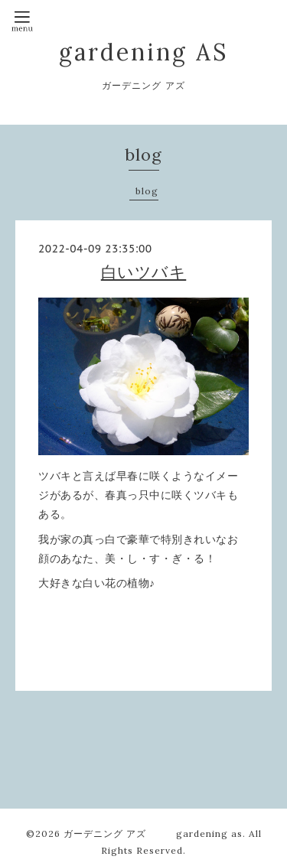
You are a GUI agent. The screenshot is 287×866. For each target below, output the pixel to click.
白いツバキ (144, 272)
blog (146, 191)
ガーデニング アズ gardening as (153, 833)
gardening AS (143, 52)
